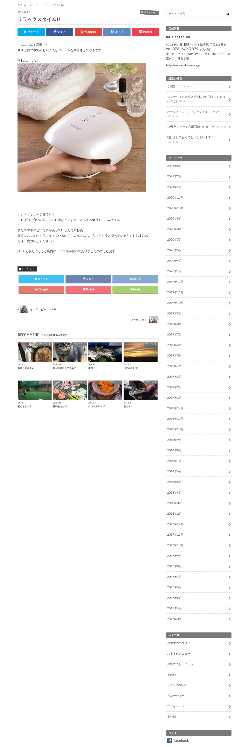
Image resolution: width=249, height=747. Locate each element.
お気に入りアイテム (179, 631)
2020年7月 (173, 227)
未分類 (171, 681)
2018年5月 (173, 457)
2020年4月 (173, 248)
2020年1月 (173, 257)
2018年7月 (173, 437)
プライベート (28, 268)
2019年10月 (174, 287)
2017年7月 (173, 547)
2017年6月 (173, 557)
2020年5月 (173, 237)
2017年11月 (174, 507)
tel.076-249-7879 (182, 48)
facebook (178, 704)
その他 (171, 641)
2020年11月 (174, 187)
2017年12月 (174, 497)
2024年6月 (173, 157)
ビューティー (175, 661)
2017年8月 (173, 537)
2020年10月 (174, 198)
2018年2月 (173, 487)
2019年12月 (174, 267)
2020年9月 (173, 207)
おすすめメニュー (178, 621)
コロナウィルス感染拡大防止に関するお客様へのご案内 (197, 98)
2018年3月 (173, 477)
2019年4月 (173, 347)
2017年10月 (174, 517)
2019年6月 (173, 327)
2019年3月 (173, 357)
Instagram (178, 714)
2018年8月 (173, 427)
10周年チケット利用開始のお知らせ (195, 124)
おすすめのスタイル (179, 611)
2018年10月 (174, 407)
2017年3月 (173, 587)
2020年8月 (173, 217)
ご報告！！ (180, 86)
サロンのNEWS (176, 651)
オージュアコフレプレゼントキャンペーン (193, 112)
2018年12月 (174, 387)
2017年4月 (173, 577)
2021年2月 (173, 167)
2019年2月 (173, 367)
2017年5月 (173, 567)
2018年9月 (173, 417)
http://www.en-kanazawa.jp (183, 65)
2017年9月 (173, 527)
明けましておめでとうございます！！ (196, 134)
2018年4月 (173, 467)
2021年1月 (173, 178)
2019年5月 (173, 337)
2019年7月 (173, 317)
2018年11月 (174, 397)
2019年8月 (173, 307)
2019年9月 (173, 298)
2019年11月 (174, 277)
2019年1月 (173, 377)
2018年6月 (173, 447)
